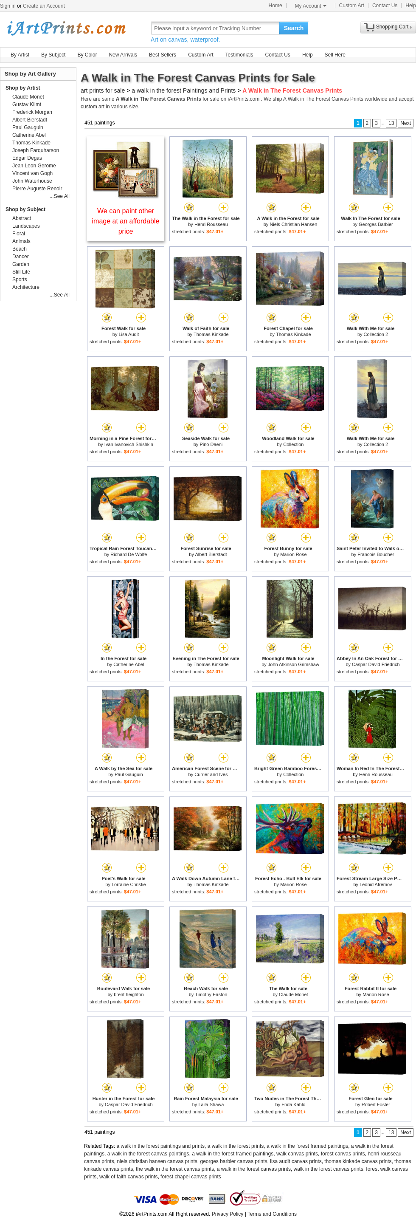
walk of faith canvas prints (128, 1177)
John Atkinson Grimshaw (293, 664)
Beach (19, 249)
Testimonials (239, 55)
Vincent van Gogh (32, 173)
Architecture (25, 287)
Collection (293, 444)
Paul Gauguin (129, 774)
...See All (60, 196)
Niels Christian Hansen (293, 224)
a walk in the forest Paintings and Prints (184, 90)
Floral (18, 234)
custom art (92, 107)
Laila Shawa (211, 1104)
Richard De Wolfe (128, 554)
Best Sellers (162, 55)
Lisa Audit (128, 334)
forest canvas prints (343, 1154)
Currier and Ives (211, 774)
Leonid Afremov (376, 884)
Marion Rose (293, 554)
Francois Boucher (375, 554)
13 (391, 123)
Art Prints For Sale (65, 28)
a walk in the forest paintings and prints (161, 1146)
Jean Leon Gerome (34, 166)
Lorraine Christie (129, 884)
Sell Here (335, 55)
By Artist (20, 55)
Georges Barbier (376, 224)
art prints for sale (103, 90)
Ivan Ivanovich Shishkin (128, 444)
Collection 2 (376, 334)
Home (275, 5)
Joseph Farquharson (35, 150)
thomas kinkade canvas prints (357, 1161)
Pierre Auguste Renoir (37, 189)
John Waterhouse (32, 181)
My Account (310, 6)
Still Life (21, 272)
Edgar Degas (27, 158)
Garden (20, 264)
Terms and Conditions (272, 1214)
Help (410, 5)
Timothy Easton (211, 994)
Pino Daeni (211, 444)
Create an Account (44, 6)
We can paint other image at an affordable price (126, 221)
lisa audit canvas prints (295, 1161)
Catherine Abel (128, 664)
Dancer (20, 257)
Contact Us (384, 5)
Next (405, 123)
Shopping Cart (392, 27)
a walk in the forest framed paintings (307, 1146)
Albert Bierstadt (211, 554)
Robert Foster (376, 1104)
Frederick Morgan (32, 112)
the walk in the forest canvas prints (175, 1169)
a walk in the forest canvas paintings (148, 1154)
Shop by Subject (25, 209)
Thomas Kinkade (211, 334)
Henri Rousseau (211, 224)
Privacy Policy (228, 1214)
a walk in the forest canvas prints (254, 1169)
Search (294, 28)
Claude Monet (293, 994)
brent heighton (128, 994)
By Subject (53, 55)
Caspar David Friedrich (375, 664)
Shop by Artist (23, 88)
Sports (19, 279)
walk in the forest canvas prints (328, 1169)
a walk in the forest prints (236, 1146)
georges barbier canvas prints (233, 1161)
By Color (87, 55)
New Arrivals (123, 55)
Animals (21, 241)
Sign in (8, 6)
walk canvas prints (297, 1154)
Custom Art (351, 5)
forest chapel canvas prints (190, 1177)
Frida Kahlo (293, 1104)
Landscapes (26, 226)
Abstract (21, 218)
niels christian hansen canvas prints (157, 1161)
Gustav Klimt (26, 104)
